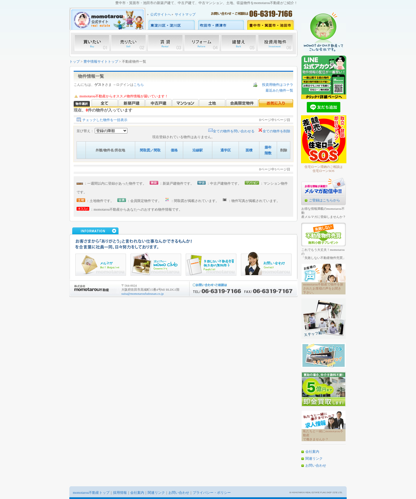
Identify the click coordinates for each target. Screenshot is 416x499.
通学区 (225, 150)
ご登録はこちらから (324, 200)
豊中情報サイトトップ (100, 62)
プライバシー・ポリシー (212, 493)
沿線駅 (197, 150)
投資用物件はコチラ (277, 85)
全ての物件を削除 (274, 131)
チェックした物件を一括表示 (104, 120)
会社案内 (312, 452)
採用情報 (120, 493)
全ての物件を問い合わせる (231, 131)
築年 (268, 147)
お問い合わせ (315, 465)
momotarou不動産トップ (91, 493)
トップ (74, 62)
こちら (138, 85)
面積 (249, 150)
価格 (174, 150)
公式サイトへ (160, 14)
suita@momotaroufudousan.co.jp (142, 293)
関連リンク (314, 459)
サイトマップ (185, 14)
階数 (268, 153)
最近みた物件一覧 (279, 90)
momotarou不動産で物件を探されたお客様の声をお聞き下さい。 (323, 288)
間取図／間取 (150, 150)
